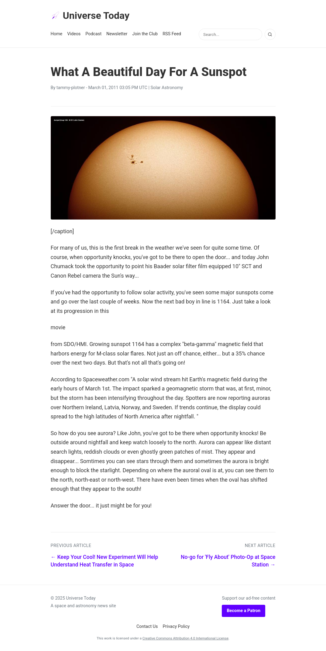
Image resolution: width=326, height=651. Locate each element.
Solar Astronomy (167, 87)
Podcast (93, 33)
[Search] (270, 34)
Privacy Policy (176, 626)
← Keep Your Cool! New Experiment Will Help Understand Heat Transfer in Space (104, 561)
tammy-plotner (71, 87)
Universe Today (90, 15)
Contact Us (147, 626)
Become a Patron (243, 610)
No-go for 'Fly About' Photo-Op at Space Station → (228, 561)
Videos (74, 33)
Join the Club (145, 33)
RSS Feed (172, 33)
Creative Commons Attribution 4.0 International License (185, 638)
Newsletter (116, 33)
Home (57, 33)
